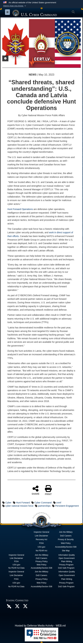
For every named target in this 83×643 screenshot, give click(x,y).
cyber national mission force (19, 506)
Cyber (8, 502)
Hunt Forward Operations (20, 209)
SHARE (35, 490)
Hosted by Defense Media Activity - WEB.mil (40, 625)
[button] (15, 5)
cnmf (58, 502)
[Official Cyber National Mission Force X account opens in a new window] (25, 607)
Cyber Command (43, 502)
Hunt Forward (23, 502)
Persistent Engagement (67, 506)
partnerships (44, 506)
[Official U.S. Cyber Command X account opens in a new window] (17, 607)
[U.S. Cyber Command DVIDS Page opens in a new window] (9, 606)
